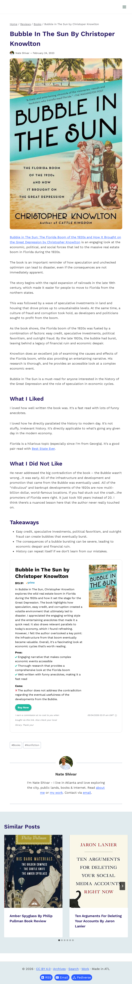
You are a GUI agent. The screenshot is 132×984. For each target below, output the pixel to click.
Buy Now (23, 707)
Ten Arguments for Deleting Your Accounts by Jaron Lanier (98, 921)
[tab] (59, 940)
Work (85, 969)
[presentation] (33, 871)
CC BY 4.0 (43, 969)
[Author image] (12, 53)
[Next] (122, 886)
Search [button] (73, 969)
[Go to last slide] (9, 886)
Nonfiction (32, 745)
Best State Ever (43, 448)
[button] (61, 977)
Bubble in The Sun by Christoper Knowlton (42, 573)
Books (16, 745)
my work (56, 792)
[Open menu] (124, 7)
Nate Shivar (22, 53)
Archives (59, 969)
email (87, 792)
